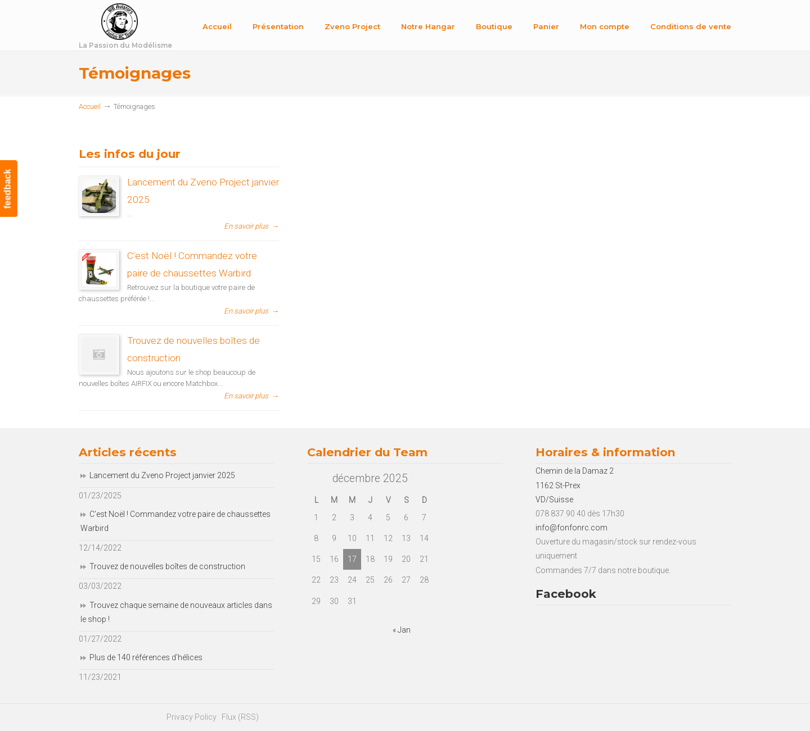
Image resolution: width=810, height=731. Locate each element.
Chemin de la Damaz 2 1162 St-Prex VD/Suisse (575, 484)
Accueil (90, 106)
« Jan (402, 629)
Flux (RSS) (240, 716)
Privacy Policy (191, 716)
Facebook (566, 594)
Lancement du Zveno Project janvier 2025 (162, 475)
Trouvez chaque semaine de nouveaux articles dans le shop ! (176, 612)
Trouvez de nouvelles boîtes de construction (167, 566)
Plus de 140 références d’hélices (145, 657)
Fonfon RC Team (154, 27)
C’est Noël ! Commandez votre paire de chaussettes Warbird (175, 521)
